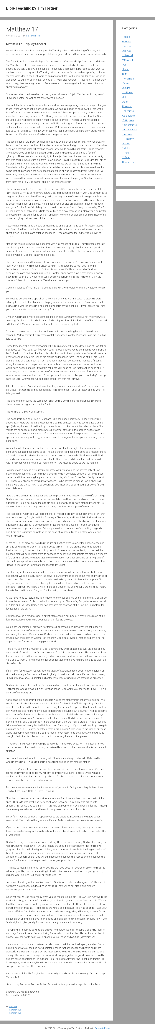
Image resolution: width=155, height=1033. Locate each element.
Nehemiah (128, 78)
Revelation (128, 162)
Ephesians (128, 110)
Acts (125, 101)
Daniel (125, 83)
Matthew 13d (15, 1013)
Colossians (128, 115)
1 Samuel (127, 55)
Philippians (128, 120)
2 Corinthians (129, 129)
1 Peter (126, 152)
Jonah (125, 69)
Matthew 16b (15, 1010)
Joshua (126, 50)
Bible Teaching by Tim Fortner (32, 8)
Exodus (126, 46)
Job (124, 64)
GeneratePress (102, 1028)
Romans (127, 106)
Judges (126, 87)
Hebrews (127, 134)
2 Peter (126, 157)
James (126, 143)
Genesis (126, 41)
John (125, 97)
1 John (126, 148)
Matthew (13, 1006)
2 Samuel (127, 60)
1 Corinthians (129, 124)
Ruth (124, 73)
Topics (126, 36)
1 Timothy (128, 138)
